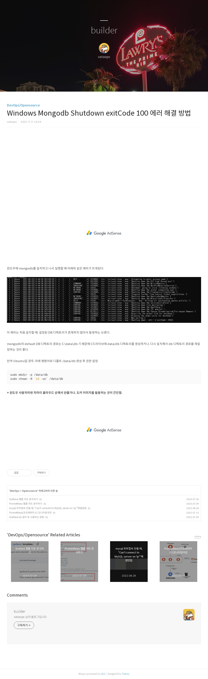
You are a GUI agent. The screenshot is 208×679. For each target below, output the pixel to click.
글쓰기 (83, 83)
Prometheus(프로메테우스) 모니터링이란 (30, 512)
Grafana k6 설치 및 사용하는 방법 (26, 517)
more (198, 536)
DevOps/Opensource (23, 105)
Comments (17, 595)
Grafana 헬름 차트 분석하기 (23, 499)
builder (104, 31)
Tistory (125, 673)
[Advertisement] (104, 165)
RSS (111, 83)
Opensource (29, 490)
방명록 (97, 83)
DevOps (15, 490)
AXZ (103, 673)
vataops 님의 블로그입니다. (30, 617)
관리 (124, 83)
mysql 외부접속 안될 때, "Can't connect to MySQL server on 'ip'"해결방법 (48, 508)
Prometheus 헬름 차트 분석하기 (25, 503)
